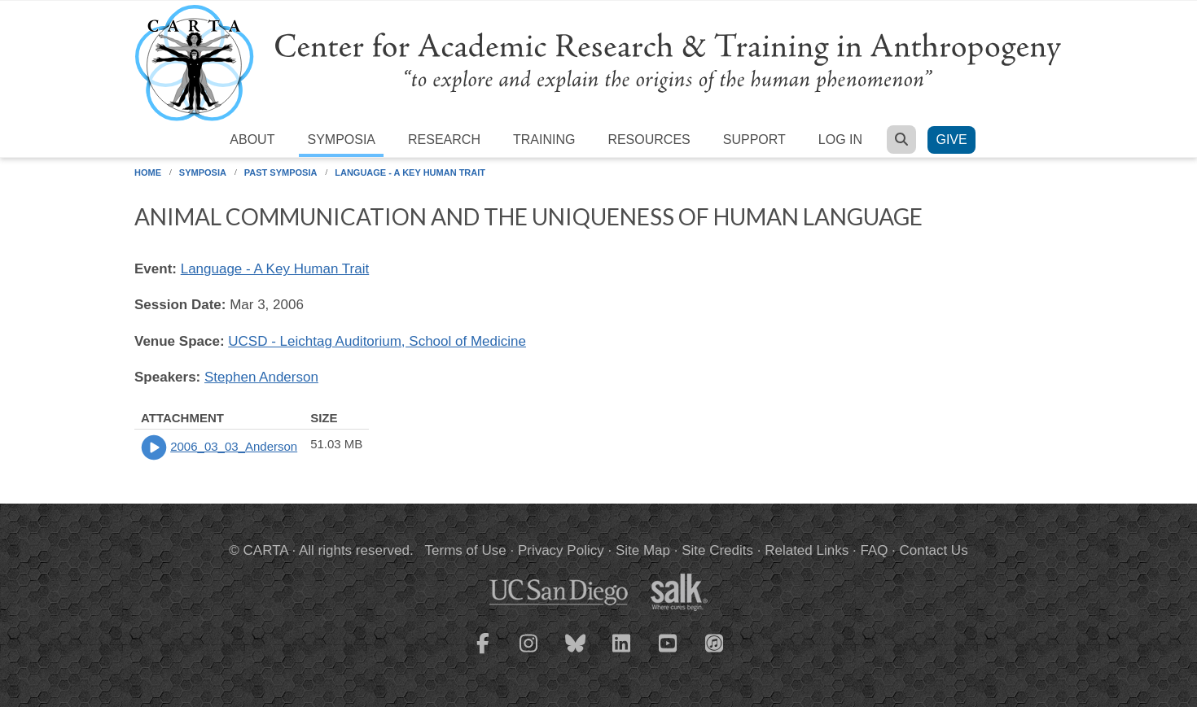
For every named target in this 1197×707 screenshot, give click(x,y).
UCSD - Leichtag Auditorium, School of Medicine (377, 341)
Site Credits (717, 550)
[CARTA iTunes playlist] (715, 642)
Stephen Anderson (261, 377)
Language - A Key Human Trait (410, 172)
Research (444, 139)
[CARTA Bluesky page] (575, 653)
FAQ (874, 550)
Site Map (643, 550)
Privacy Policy (561, 550)
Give (951, 139)
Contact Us (934, 550)
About (252, 139)
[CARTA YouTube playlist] (668, 653)
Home (147, 172)
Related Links (806, 550)
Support (754, 139)
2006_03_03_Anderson (233, 446)
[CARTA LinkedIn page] (622, 653)
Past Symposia (281, 172)
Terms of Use (465, 550)
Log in (840, 139)
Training (544, 139)
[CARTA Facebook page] (483, 653)
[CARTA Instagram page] (529, 653)
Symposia (341, 139)
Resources (648, 139)
